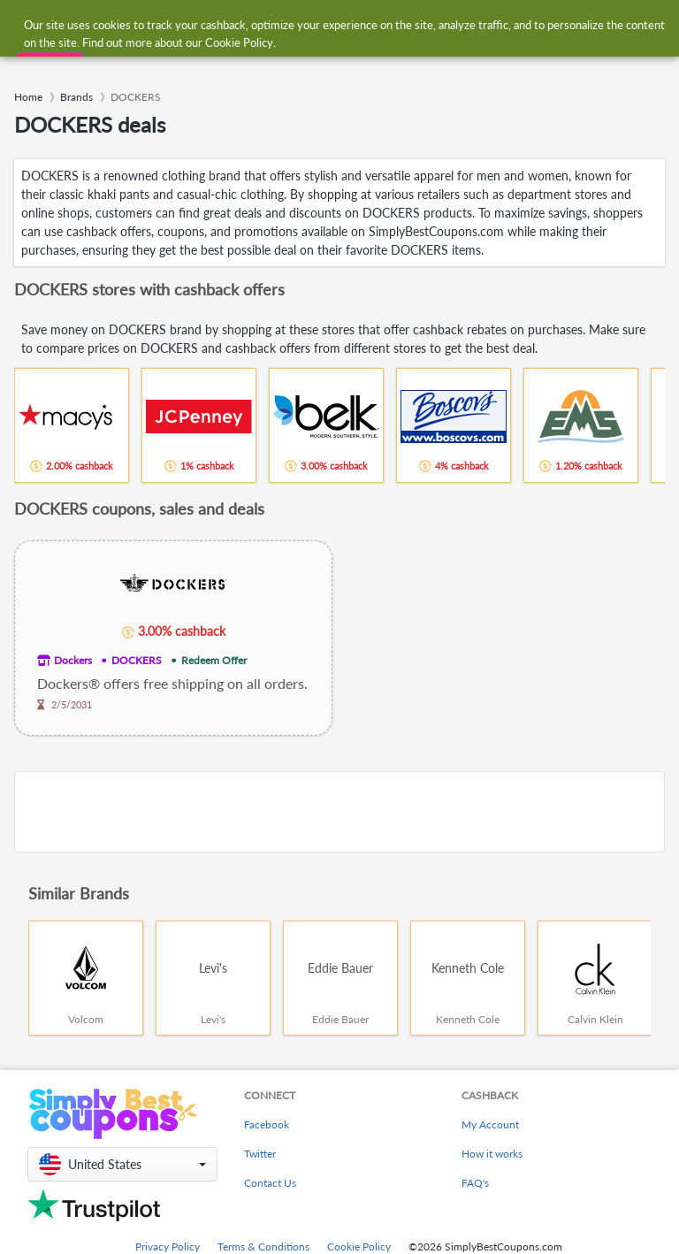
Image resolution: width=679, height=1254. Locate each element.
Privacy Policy (167, 1246)
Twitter (260, 1153)
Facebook (266, 1124)
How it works (492, 1153)
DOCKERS (136, 660)
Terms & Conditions (263, 1246)
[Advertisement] (339, 812)
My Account (490, 1124)
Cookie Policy (359, 1246)
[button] (122, 1164)
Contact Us (270, 1182)
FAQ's (475, 1182)
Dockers (73, 660)
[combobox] (321, 25)
